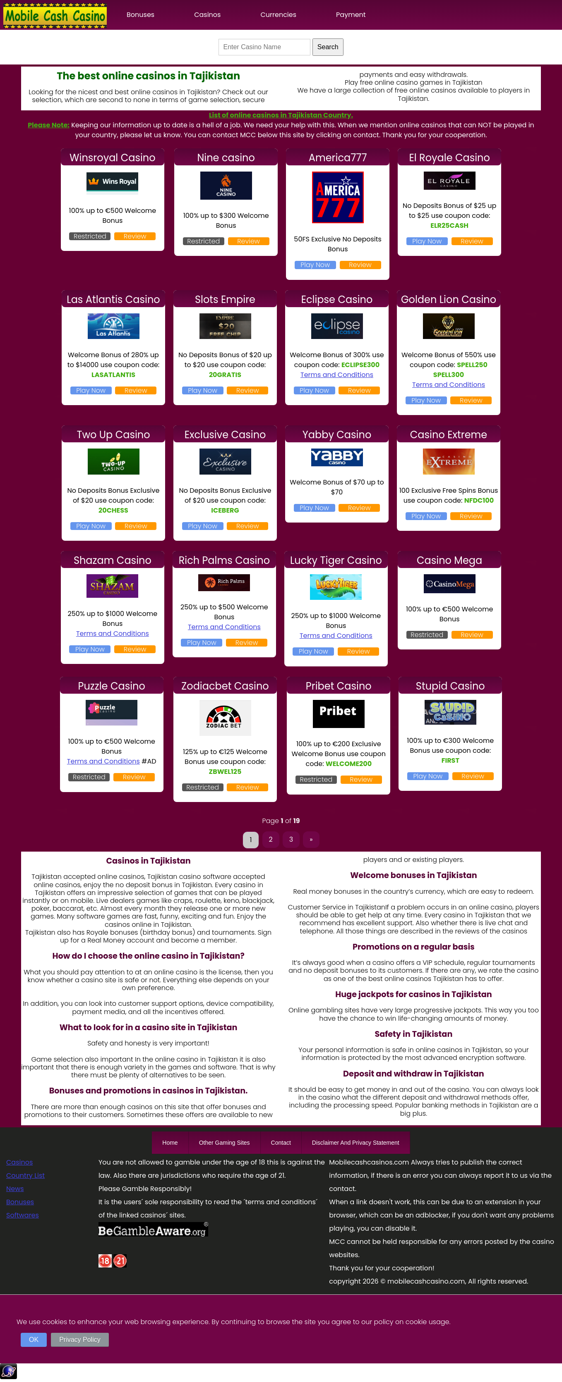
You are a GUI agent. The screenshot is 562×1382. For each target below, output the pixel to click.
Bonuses (140, 14)
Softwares (22, 1215)
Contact (281, 1142)
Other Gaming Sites (224, 1142)
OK (33, 1339)
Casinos (207, 14)
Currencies (278, 14)
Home (170, 1142)
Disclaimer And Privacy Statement (355, 1142)
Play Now (315, 265)
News (15, 1188)
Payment (351, 14)
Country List (25, 1175)
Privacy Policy (80, 1339)
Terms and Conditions (336, 375)
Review (135, 236)
